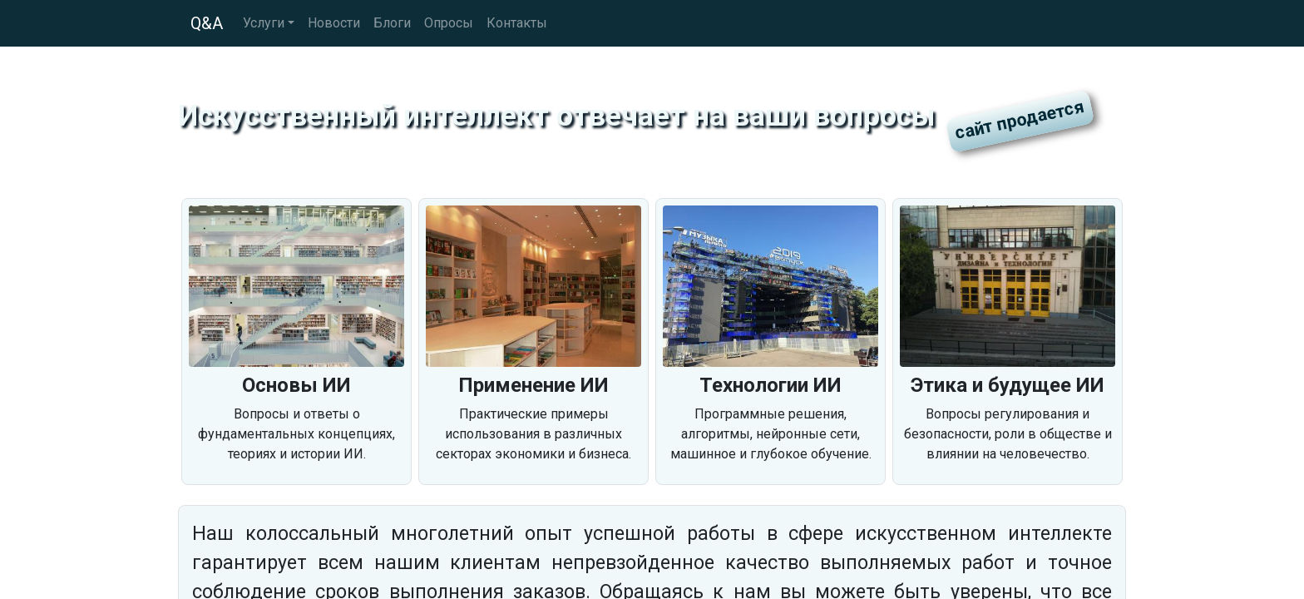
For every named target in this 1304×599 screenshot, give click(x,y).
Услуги (263, 23)
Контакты (517, 23)
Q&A (206, 23)
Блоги (392, 23)
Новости (334, 23)
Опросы (448, 23)
